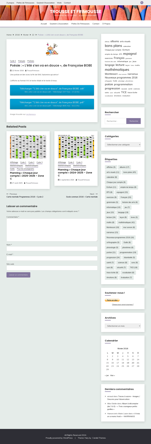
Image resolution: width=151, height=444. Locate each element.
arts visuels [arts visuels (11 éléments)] (125, 41)
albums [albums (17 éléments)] (114, 41)
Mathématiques (16, 165)
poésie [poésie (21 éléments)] (109, 84)
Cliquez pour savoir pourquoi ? (123, 304)
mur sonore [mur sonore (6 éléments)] (123, 74)
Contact (67, 3)
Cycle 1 (23, 162)
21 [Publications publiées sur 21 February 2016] (138, 363)
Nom (9, 244)
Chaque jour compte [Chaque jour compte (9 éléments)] (113, 50)
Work (59, 3)
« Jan (107, 375)
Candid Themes (99, 438)
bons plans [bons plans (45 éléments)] (113, 45)
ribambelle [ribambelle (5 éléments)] (124, 89)
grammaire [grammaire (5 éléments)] (129, 58)
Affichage (14, 162)
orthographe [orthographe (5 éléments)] (108, 81)
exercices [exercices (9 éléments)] (109, 58)
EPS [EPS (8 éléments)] (120, 54)
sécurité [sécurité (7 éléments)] (117, 92)
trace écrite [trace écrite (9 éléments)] (132, 92)
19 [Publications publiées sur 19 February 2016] (128, 363)
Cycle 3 (39, 162)
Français (21, 61)
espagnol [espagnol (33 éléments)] (129, 54)
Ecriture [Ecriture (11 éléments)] (126, 50)
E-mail (9, 254)
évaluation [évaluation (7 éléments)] (126, 96)
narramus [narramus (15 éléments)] (133, 73)
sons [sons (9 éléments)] (107, 92)
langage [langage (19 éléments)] (110, 64)
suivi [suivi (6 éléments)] (111, 92)
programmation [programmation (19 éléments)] (123, 84)
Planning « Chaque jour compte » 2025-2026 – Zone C (27, 175)
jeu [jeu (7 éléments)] (130, 61)
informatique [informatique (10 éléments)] (122, 61)
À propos (10, 3)
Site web (10, 264)
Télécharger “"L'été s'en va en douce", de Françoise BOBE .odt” (52, 90)
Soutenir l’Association (46, 3)
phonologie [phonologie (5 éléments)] (121, 81)
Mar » (112, 375)
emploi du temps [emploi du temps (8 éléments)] (111, 54)
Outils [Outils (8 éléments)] (115, 81)
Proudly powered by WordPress (59, 438)
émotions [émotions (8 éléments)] (117, 96)
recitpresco (31, 114)
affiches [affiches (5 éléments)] (107, 42)
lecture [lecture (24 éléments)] (120, 65)
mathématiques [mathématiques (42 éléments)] (117, 69)
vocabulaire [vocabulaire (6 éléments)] (109, 96)
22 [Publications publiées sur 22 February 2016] (107, 366)
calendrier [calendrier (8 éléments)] (127, 46)
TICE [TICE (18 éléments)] (124, 92)
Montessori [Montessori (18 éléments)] (111, 73)
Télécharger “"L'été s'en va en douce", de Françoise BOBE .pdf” (52, 104)
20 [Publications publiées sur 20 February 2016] (133, 363)
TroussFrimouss (33, 70)
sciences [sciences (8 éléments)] (136, 89)
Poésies (30, 61)
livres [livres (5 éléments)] (132, 65)
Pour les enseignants (25, 169)
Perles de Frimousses (25, 3)
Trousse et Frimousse (75, 11)
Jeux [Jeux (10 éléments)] (134, 61)
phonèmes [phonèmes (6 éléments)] (129, 81)
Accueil (44, 23)
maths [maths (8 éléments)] (137, 65)
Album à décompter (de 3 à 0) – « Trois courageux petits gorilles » (122, 406)
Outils (12, 169)
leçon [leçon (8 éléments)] (128, 65)
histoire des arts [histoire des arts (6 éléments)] (110, 61)
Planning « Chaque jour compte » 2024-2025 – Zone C (75, 172)
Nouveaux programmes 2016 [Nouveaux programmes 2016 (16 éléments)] (121, 77)
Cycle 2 (13, 61)
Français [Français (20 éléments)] (119, 58)
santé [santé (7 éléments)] (130, 89)
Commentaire (12, 217)
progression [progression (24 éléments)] (112, 88)
